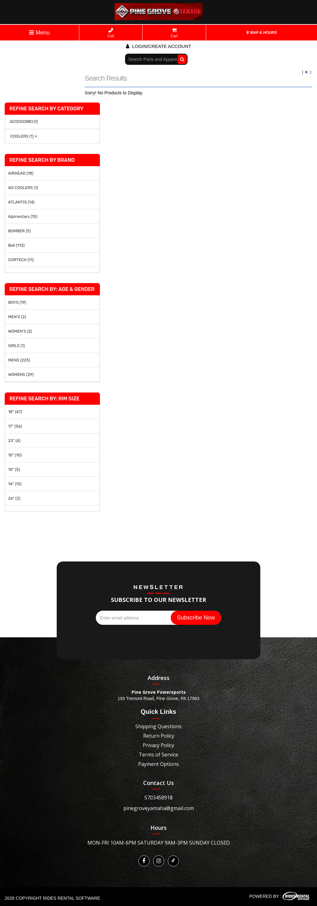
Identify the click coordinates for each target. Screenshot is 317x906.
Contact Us (158, 783)
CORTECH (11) (21, 259)
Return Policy (158, 736)
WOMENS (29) (21, 374)
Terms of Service (158, 754)
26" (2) (14, 498)
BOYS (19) (17, 302)
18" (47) (15, 411)
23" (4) (14, 440)
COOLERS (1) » (22, 136)
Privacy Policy (158, 745)
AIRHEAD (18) (21, 173)
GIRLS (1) (16, 345)
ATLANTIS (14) (21, 202)
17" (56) (15, 426)
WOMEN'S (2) (20, 331)
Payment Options (158, 764)
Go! (181, 59)
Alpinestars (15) (22, 216)
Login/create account (158, 46)
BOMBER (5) (19, 231)
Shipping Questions (158, 726)
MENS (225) (19, 360)
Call (110, 33)
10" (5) (14, 469)
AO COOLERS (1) (23, 187)
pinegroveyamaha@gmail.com (158, 808)
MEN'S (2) (17, 316)
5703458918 (158, 797)
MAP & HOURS (262, 32)
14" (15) (15, 484)
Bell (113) (16, 245)
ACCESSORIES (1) (24, 121)
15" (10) (15, 455)
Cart (174, 33)
